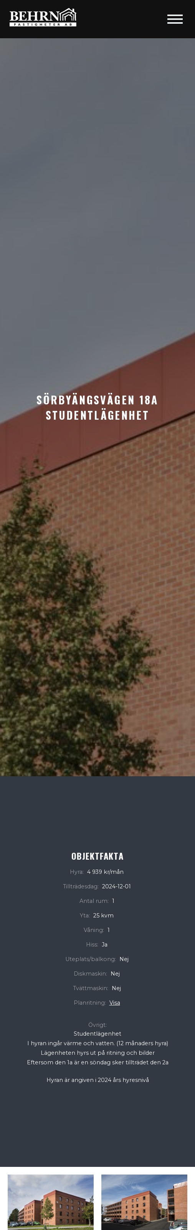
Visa (114, 1002)
